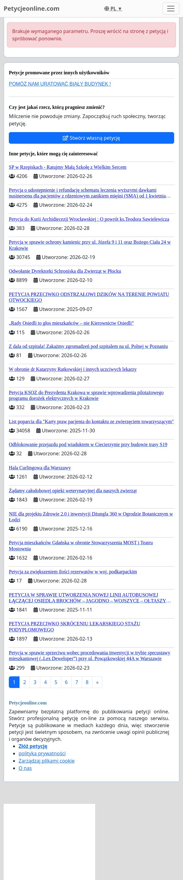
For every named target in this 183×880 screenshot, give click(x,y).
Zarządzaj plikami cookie (46, 760)
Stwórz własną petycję (91, 138)
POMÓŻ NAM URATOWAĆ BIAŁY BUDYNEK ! (60, 84)
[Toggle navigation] (170, 8)
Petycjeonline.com (31, 8)
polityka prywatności (42, 753)
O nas (25, 768)
